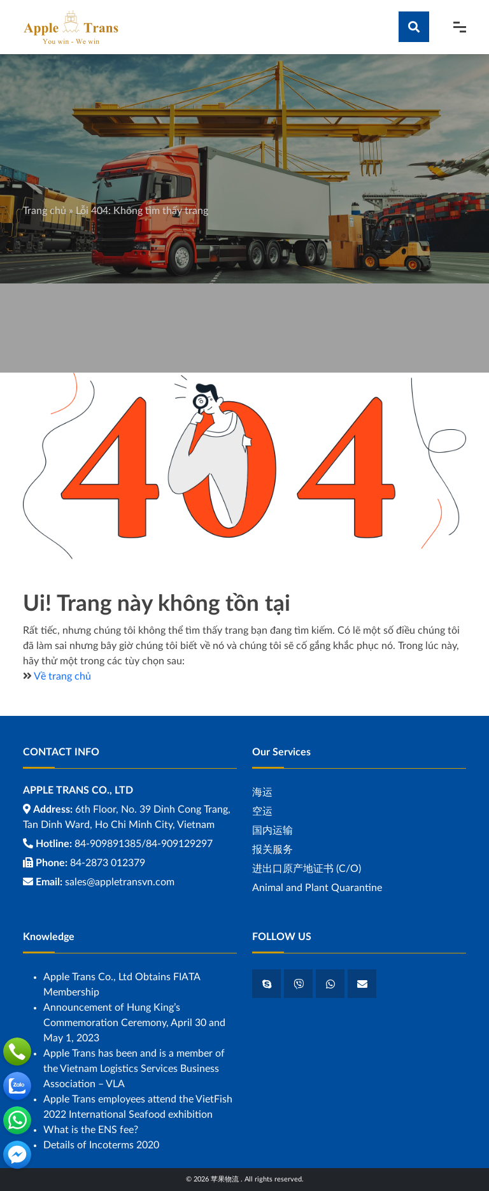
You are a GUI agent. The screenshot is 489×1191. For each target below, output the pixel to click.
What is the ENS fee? (90, 1130)
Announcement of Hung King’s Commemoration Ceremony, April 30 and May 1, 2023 (134, 1022)
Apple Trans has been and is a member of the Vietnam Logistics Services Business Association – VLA (134, 1068)
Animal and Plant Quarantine (317, 888)
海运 (262, 792)
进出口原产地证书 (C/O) (306, 869)
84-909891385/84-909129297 (143, 844)
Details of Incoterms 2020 (101, 1145)
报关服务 (272, 850)
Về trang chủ (62, 676)
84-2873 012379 (107, 863)
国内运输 (272, 830)
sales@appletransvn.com (119, 882)
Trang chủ (44, 211)
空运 (262, 811)
